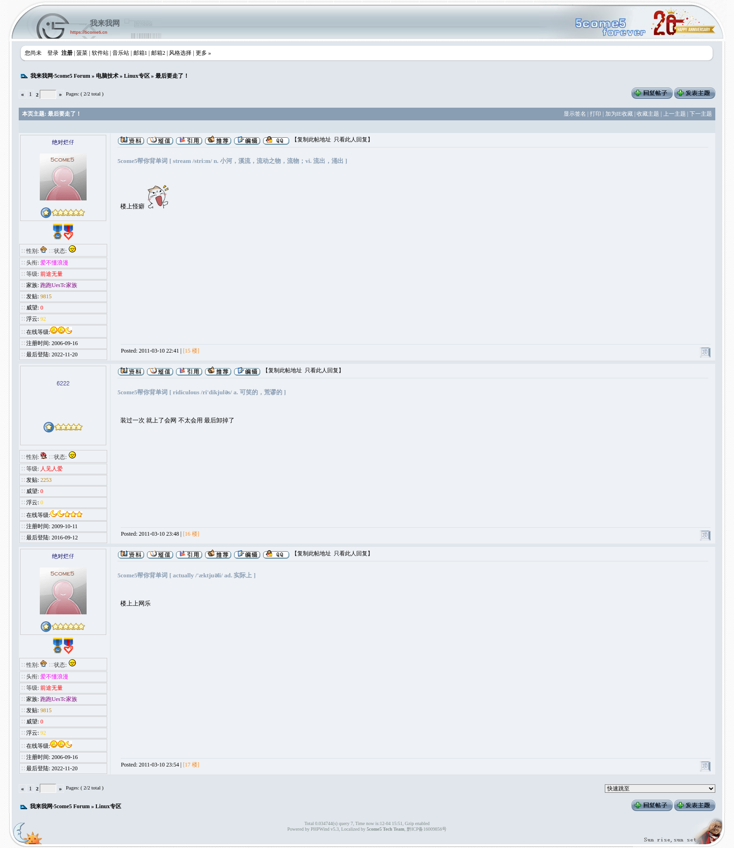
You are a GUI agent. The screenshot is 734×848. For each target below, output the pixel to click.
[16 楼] (191, 534)
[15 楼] (191, 350)
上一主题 (674, 114)
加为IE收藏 (619, 114)
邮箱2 (158, 53)
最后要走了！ (172, 76)
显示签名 (575, 114)
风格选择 (180, 53)
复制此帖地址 (314, 139)
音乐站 (120, 53)
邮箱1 (140, 53)
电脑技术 (107, 76)
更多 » (203, 53)
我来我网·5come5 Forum (60, 76)
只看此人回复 (350, 139)
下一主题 (701, 114)
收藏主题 (648, 114)
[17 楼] (191, 764)
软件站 (100, 53)
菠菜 (82, 53)
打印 (595, 114)
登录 (53, 53)
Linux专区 (137, 76)
